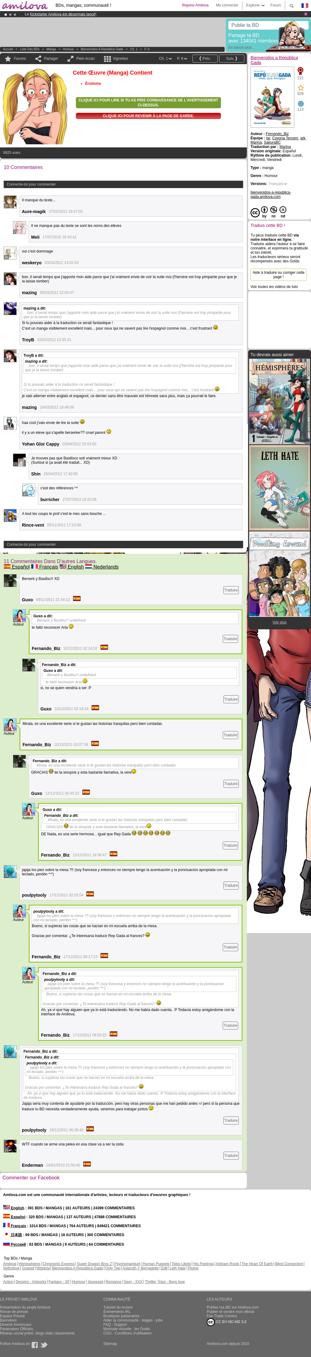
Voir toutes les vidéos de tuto (274, 287)
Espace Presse (12, 1316)
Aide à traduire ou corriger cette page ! (279, 274)
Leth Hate (178, 1268)
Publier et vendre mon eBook (231, 1312)
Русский (14, 1244)
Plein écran (85, 58)
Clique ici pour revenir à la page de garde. (148, 116)
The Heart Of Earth (257, 1264)
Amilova (9, 1264)
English (72, 567)
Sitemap (110, 1344)
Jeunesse (95, 1282)
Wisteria (43, 1268)
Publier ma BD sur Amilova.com (233, 1307)
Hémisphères (29, 1264)
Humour (68, 49)
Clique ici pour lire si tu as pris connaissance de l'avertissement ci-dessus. (148, 102)
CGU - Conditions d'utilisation (127, 1333)
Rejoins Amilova (195, 5)
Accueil (8, 49)
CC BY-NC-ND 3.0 (227, 1322)
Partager (51, 58)
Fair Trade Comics (222, 1316)
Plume (193, 1268)
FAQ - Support (115, 1324)
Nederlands (101, 567)
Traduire (231, 590)
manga (51, 49)
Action (8, 1282)
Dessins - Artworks (31, 1282)
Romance (113, 1282)
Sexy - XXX (133, 1282)
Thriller (151, 1282)
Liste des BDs (29, 49)
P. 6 (147, 49)
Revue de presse (14, 1312)
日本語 (12, 1235)
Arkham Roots (227, 1264)
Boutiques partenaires (121, 1316)
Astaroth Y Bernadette (140, 1268)
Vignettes (120, 58)
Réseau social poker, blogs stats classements (37, 1333)
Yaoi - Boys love (171, 1282)
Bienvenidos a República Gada (102, 49)
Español (17, 567)
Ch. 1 (134, 49)
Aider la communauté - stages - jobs (133, 1320)
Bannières (8, 1320)
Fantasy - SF (59, 1282)
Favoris (20, 58)
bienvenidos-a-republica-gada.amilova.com (271, 194)
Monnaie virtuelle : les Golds (126, 1329)
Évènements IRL (117, 1312)
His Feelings (203, 1264)
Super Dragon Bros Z (94, 1264)
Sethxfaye (11, 1268)
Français (44, 567)
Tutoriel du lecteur (118, 1307)
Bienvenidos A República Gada (77, 1268)
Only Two (113, 1268)
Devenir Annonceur (15, 1324)
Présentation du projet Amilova (25, 1307)
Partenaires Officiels (16, 1329)
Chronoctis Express (59, 1264)
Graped (28, 1268)
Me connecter (227, 5)
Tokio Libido (181, 1264)
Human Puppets (156, 1264)
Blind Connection (289, 1264)
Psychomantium (127, 1264)
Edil (164, 1268)
